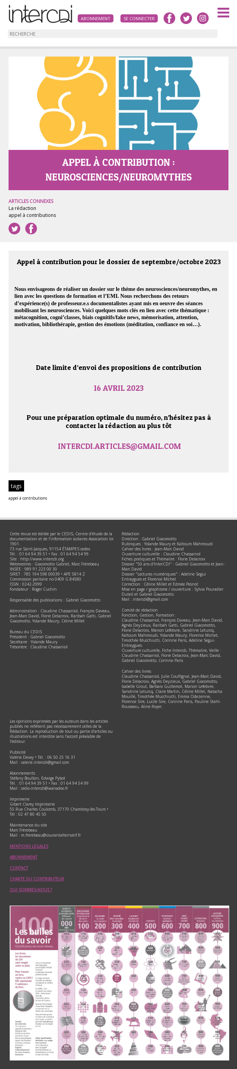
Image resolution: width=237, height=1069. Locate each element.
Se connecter (139, 18)
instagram (203, 18)
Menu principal (223, 13)
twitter (186, 18)
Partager (31, 228)
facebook (169, 18)
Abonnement (95, 18)
